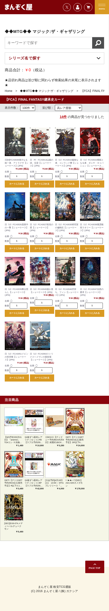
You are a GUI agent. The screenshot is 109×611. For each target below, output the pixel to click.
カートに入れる (16, 184)
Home (8, 91)
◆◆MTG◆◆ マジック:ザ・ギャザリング (46, 91)
